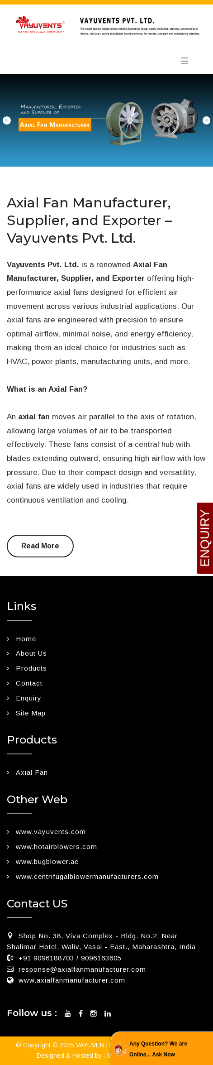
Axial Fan (32, 772)
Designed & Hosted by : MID (77, 1055)
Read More (40, 546)
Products (31, 668)
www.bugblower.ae (47, 861)
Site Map (31, 713)
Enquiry (29, 698)
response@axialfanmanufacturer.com (82, 969)
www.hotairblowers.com (56, 846)
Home (26, 639)
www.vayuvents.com (51, 831)
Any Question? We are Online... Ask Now (158, 1049)
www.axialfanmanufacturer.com (72, 980)
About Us (31, 653)
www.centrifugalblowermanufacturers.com (87, 876)
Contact (29, 683)
